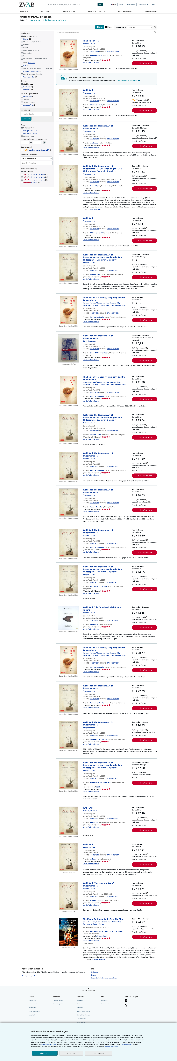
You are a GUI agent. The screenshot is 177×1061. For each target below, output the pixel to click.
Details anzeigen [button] (95, 209)
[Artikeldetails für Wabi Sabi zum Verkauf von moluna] (68, 857)
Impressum (80, 1007)
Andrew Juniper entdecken (129, 80)
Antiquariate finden (125, 11)
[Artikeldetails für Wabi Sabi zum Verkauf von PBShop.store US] (68, 103)
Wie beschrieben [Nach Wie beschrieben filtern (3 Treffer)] (29, 77)
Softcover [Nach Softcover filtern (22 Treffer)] (27, 90)
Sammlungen (45, 11)
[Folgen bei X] (126, 1006)
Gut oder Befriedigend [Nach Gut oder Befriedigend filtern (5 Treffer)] (31, 71)
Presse (78, 1004)
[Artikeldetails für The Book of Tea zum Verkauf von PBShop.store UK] (68, 53)
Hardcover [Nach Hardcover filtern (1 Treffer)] (27, 87)
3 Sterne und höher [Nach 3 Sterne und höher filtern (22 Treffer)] (35, 177)
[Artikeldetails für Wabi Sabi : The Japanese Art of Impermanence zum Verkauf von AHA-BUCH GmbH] (68, 896)
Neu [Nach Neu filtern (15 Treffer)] (25, 66)
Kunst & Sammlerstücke (96, 11)
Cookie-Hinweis (81, 1019)
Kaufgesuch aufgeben (29, 976)
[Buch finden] (100, 4)
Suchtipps (94, 972)
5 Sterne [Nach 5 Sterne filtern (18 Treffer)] (31, 183)
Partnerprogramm (58, 1004)
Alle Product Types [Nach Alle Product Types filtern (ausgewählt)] (29, 36)
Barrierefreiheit (81, 1022)
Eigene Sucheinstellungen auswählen (104, 978)
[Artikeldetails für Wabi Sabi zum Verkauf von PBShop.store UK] (68, 231)
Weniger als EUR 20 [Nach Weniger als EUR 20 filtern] (29, 131)
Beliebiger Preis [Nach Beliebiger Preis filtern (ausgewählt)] (28, 128)
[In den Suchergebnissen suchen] (106, 32)
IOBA (98, 787)
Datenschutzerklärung (83, 1011)
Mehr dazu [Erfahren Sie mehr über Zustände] (31, 63)
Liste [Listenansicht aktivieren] (100, 27)
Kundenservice (105, 1004)
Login (121, 4)
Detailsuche (24, 11)
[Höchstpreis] (37, 142)
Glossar (93, 975)
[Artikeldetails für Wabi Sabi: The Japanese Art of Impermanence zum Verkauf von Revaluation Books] (68, 466)
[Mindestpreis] (25, 142)
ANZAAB (99, 936)
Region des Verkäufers (29, 158)
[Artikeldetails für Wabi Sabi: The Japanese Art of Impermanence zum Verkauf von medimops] (68, 138)
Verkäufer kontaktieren (91, 62)
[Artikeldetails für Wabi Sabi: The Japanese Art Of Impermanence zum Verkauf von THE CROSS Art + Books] (68, 735)
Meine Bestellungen (34, 1011)
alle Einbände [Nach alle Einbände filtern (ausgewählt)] (27, 84)
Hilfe (153, 4)
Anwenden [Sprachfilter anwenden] (26, 119)
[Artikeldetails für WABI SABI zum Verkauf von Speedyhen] (68, 821)
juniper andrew (34, 20)
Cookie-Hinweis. (126, 1044)
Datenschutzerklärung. (112, 1047)
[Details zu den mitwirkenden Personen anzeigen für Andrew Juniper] (89, 44)
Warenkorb (32, 1015)
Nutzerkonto (131, 4)
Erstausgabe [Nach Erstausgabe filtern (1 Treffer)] (27, 96)
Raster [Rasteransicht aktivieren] (108, 27)
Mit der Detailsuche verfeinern (54, 20)
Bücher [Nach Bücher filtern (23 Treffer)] (26, 39)
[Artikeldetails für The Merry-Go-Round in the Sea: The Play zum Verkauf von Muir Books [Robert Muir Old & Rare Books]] (68, 932)
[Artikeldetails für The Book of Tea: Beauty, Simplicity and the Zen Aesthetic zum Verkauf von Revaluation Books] (68, 310)
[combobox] (72, 4)
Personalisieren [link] (98, 1053)
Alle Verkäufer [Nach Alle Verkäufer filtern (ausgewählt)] (28, 171)
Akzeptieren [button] (45, 1053)
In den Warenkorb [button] (145, 63)
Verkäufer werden (151, 11)
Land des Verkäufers (29, 163)
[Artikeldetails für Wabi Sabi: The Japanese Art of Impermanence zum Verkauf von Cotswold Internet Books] (68, 348)
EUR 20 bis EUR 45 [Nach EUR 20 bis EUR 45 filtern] (29, 133)
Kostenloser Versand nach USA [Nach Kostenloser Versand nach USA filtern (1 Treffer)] (36, 150)
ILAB (105, 936)
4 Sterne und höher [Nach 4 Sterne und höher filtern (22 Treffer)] (35, 180)
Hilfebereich (104, 1000)
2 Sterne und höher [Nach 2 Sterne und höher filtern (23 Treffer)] (35, 174)
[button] (155, 32)
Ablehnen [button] (71, 1053)
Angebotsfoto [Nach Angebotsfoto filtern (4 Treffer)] (28, 105)
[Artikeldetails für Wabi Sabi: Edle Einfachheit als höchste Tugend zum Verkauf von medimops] (68, 618)
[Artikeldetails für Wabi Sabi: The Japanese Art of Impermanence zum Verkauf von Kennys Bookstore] (68, 502)
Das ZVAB (80, 1000)
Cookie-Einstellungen (48, 1044)
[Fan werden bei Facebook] (126, 1001)
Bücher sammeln (69, 11)
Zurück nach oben (88, 990)
